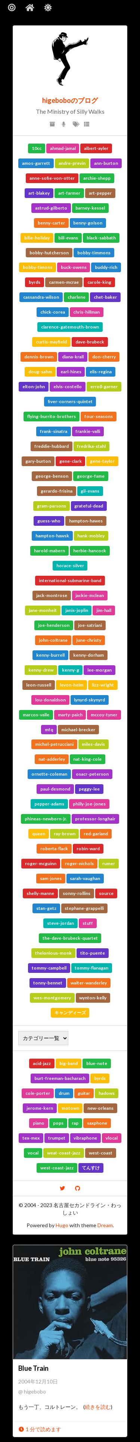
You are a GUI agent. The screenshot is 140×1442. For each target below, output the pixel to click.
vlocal (112, 1138)
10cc (36, 148)
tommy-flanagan (91, 968)
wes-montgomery (52, 997)
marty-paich (70, 714)
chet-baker (105, 297)
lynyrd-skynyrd (89, 700)
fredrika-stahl (91, 446)
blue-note (96, 1063)
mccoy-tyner (104, 714)
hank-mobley (91, 535)
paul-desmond (55, 789)
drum (64, 1093)
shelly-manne (40, 893)
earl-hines (70, 371)
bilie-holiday (37, 238)
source (106, 893)
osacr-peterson (92, 774)
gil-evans (90, 491)
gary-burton (38, 461)
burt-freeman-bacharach (59, 1078)
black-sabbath (101, 238)
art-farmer (69, 193)
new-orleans (100, 1108)
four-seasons (98, 416)
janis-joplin (76, 610)
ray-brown (64, 833)
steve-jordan (60, 923)
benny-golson (87, 223)
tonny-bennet (47, 983)
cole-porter (37, 1093)
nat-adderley (51, 759)
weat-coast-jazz (63, 1153)
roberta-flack (54, 848)
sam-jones (51, 878)
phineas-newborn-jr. (46, 818)
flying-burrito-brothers (51, 416)
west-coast (100, 1153)
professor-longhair (95, 818)
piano (38, 1123)
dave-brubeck (89, 342)
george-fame (91, 476)
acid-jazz (42, 1063)
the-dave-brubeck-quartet (70, 938)
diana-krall (73, 356)
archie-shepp (97, 178)
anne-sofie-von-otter (52, 178)
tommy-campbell (49, 968)
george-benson (51, 476)
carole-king (99, 282)
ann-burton (106, 163)
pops (58, 1123)
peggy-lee (89, 789)
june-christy (88, 640)
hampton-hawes (86, 521)
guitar (84, 1093)
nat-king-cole (87, 759)
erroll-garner (104, 386)
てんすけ (91, 1168)
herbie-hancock (89, 550)
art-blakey (39, 193)
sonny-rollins (76, 893)
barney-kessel (90, 208)
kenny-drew (40, 670)
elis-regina (101, 371)
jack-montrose (51, 595)
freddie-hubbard (51, 446)
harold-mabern (49, 550)
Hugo (62, 1225)
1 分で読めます (39, 1429)
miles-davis (93, 744)
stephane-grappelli (84, 908)
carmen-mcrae (64, 282)
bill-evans (68, 238)
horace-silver (70, 565)
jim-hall (103, 610)
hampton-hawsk (52, 535)
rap (75, 1123)
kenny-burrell (50, 655)
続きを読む (98, 1407)
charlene (76, 297)
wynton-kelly (92, 997)
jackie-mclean (89, 595)
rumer (108, 863)
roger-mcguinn (40, 863)
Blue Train (33, 1368)
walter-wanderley (89, 983)
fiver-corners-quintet (70, 401)
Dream (105, 1225)
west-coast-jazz (57, 1168)
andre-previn (72, 163)
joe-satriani (90, 625)
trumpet (56, 1138)
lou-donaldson (50, 700)
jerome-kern (40, 1108)
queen (38, 833)
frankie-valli (87, 431)
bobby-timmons (94, 252)
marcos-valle (36, 714)
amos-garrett (36, 163)
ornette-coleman (49, 774)
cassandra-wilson (41, 297)
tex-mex (31, 1138)
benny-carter (51, 223)
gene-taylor (102, 461)
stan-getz (46, 908)
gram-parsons (51, 506)
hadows (107, 1093)
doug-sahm (40, 371)
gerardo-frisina (56, 491)
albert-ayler (96, 148)
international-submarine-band (70, 580)
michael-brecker (78, 729)
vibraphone (85, 1138)
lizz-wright (103, 685)
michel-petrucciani (54, 744)
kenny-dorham (88, 655)
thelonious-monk (53, 953)
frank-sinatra (53, 431)
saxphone (97, 1123)
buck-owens (74, 267)
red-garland (96, 833)
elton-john (33, 386)
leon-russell (38, 685)
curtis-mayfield (51, 342)
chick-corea (52, 312)
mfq (49, 729)
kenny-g (70, 670)
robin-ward (88, 848)
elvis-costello (67, 386)
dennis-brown (38, 356)
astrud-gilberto (51, 208)
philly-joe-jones (89, 804)
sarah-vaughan (85, 878)
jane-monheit (43, 610)
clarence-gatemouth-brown (70, 327)
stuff (88, 923)
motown (70, 1108)
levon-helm (71, 685)
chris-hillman (86, 312)
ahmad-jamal (63, 148)
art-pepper (100, 193)
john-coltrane (53, 640)
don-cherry (104, 356)
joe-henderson (53, 625)
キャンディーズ (70, 1012)
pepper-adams (49, 804)
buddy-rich (106, 267)
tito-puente (92, 953)
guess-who (48, 521)
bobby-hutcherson (49, 252)
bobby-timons (37, 267)
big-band (68, 1063)
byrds (34, 282)
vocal (33, 1153)
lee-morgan (99, 670)
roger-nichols (79, 863)
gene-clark (70, 461)
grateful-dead (88, 506)
